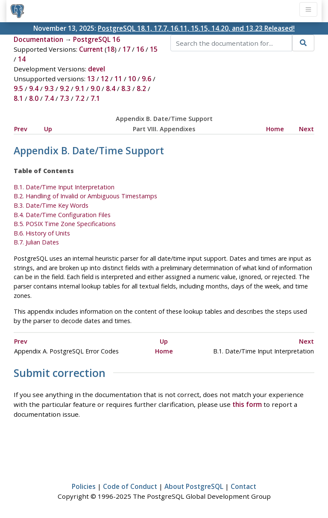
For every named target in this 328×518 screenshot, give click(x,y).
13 (91, 78)
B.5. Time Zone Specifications (65, 224)
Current (91, 49)
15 (154, 49)
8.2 (141, 88)
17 (126, 49)
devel (96, 69)
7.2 (80, 98)
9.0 (95, 88)
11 (118, 78)
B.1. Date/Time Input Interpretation (64, 187)
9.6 (146, 78)
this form (247, 404)
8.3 (126, 88)
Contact (243, 486)
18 (110, 49)
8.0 (33, 98)
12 (104, 78)
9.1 (80, 88)
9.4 (33, 88)
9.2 (64, 88)
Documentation (38, 39)
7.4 (49, 98)
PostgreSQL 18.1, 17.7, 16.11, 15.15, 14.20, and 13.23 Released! (196, 28)
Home (275, 129)
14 (22, 59)
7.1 (95, 98)
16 (140, 49)
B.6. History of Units (42, 233)
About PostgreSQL (193, 486)
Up (48, 129)
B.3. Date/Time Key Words (51, 205)
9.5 (18, 88)
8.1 (18, 98)
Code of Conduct (130, 486)
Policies (84, 486)
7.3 (64, 98)
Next (306, 129)
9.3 (49, 88)
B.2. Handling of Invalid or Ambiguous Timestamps (85, 196)
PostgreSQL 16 (96, 39)
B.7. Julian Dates (36, 242)
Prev (20, 129)
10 (132, 78)
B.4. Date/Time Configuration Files (62, 215)
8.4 (110, 88)
